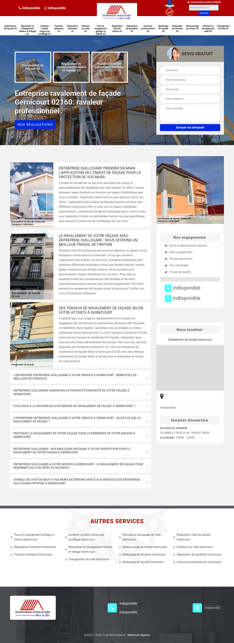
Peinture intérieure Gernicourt (31, 554)
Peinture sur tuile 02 (85, 29)
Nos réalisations (35, 124)
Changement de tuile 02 (223, 27)
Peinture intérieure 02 (59, 29)
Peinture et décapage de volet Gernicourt (140, 537)
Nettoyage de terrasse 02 (177, 29)
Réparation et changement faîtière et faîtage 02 (27, 30)
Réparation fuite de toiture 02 (117, 29)
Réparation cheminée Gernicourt (33, 547)
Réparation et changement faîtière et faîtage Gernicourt (88, 549)
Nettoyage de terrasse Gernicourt (142, 554)
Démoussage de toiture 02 (192, 27)
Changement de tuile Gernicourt (87, 559)
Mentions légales (139, 635)
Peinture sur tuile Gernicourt (193, 547)
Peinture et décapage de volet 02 (208, 29)
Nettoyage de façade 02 (163, 29)
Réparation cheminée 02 (72, 29)
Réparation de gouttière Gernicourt (198, 554)
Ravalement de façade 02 (10, 27)
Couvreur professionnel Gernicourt (197, 562)
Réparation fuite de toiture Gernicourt (192, 537)
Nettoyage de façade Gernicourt (141, 562)
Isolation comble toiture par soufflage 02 (44, 30)
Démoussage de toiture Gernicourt (143, 547)
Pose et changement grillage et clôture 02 (100, 30)
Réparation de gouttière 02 (132, 29)
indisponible (29, 8)
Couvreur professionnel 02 (148, 29)
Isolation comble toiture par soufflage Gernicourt (84, 537)
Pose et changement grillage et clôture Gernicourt (32, 537)
